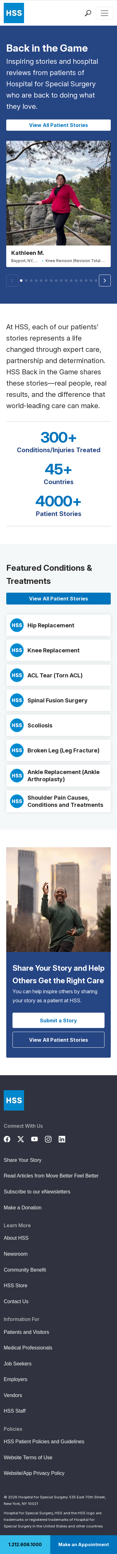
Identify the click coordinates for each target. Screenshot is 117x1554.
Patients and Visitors (26, 1332)
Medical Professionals (28, 1347)
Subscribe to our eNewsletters (37, 1191)
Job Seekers (18, 1363)
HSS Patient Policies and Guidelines (44, 1441)
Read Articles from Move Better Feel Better (51, 1175)
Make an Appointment (83, 1544)
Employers (15, 1379)
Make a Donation (22, 1207)
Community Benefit (25, 1270)
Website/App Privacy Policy (34, 1473)
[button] (105, 280)
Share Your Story (22, 1160)
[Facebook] (10, 1138)
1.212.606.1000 (25, 1544)
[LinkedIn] (65, 1138)
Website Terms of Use (28, 1457)
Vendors (13, 1395)
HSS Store (15, 1285)
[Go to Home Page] (14, 1100)
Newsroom (15, 1254)
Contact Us (16, 1301)
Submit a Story (58, 1020)
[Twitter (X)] (24, 1138)
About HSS (16, 1238)
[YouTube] (38, 1138)
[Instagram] (52, 1138)
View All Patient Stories (58, 125)
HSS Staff (15, 1411)
